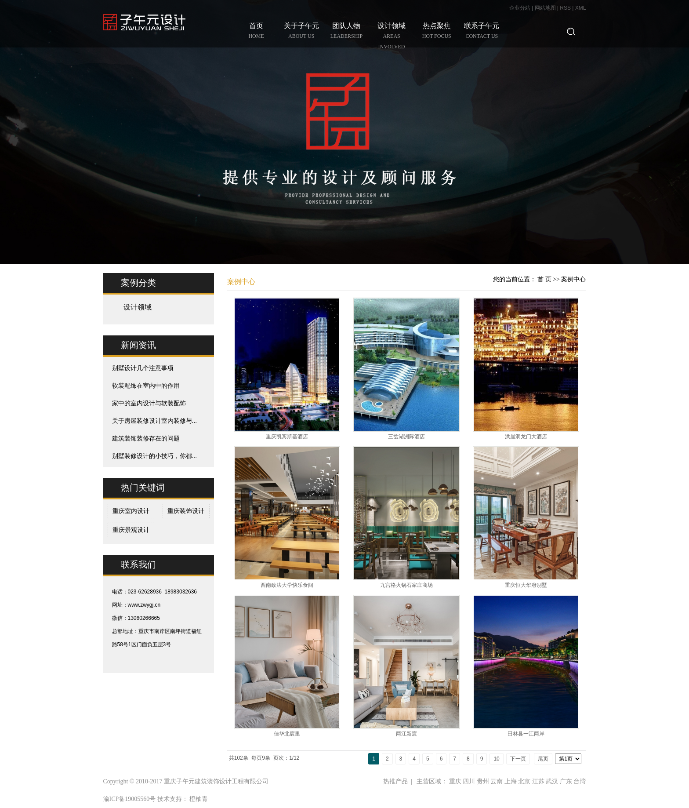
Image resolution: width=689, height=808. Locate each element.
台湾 (579, 781)
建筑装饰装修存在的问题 (146, 438)
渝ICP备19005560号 (129, 799)
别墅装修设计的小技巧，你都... (154, 455)
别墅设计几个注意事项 (143, 367)
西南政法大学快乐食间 (287, 585)
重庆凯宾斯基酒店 (287, 436)
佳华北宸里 (287, 734)
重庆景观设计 (130, 529)
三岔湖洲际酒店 (406, 436)
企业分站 (519, 8)
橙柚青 (198, 799)
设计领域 (391, 37)
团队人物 (346, 31)
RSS (565, 8)
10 (496, 759)
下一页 (518, 759)
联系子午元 (481, 31)
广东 (566, 781)
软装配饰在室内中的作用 (146, 385)
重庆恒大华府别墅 (526, 585)
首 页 (544, 279)
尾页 (543, 759)
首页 (256, 31)
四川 (469, 781)
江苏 (538, 781)
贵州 (483, 781)
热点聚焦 (436, 31)
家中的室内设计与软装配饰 (149, 403)
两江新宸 (406, 734)
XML (580, 8)
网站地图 (546, 8)
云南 (496, 781)
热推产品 (395, 781)
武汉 (552, 781)
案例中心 (573, 279)
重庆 (455, 781)
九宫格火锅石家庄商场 (406, 585)
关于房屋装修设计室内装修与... (154, 420)
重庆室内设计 (130, 510)
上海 (510, 781)
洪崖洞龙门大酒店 (526, 436)
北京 (524, 781)
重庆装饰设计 (185, 510)
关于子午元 (301, 31)
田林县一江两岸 (526, 734)
